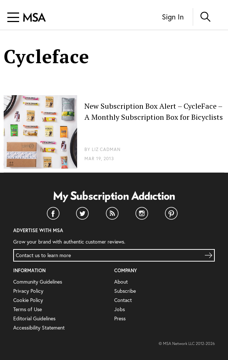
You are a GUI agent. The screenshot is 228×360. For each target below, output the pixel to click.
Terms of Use (27, 309)
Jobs (119, 309)
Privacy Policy (28, 290)
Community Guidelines (37, 281)
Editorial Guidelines (34, 318)
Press (120, 318)
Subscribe (125, 290)
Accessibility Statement (39, 327)
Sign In (173, 17)
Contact (123, 299)
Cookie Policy (28, 299)
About (121, 281)
